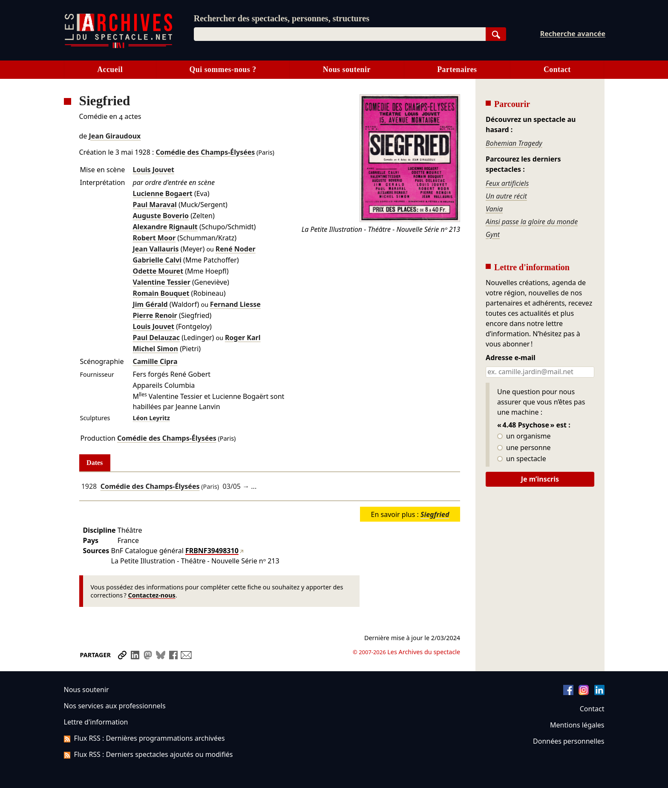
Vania (494, 209)
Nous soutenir (347, 69)
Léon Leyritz (151, 418)
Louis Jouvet (153, 169)
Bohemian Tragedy (514, 143)
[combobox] (340, 34)
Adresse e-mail (511, 358)
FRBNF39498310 (212, 550)
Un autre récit (506, 196)
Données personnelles (568, 741)
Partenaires (457, 69)
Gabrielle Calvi (156, 260)
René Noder (236, 249)
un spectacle (521, 459)
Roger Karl (243, 337)
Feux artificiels (507, 183)
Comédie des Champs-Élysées (205, 152)
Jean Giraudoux (115, 136)
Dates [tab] (94, 462)
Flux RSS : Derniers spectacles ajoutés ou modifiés (148, 754)
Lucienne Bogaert (162, 193)
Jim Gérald (149, 304)
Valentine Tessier (161, 282)
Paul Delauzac (155, 337)
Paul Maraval (154, 204)
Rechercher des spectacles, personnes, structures (281, 18)
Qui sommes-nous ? (222, 69)
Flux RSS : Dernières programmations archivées (144, 738)
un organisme (523, 436)
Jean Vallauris (155, 249)
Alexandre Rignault (164, 226)
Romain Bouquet (160, 293)
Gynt (493, 234)
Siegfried (434, 514)
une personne (523, 448)
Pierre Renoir (154, 315)
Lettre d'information (96, 722)
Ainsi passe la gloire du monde (532, 221)
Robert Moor (154, 237)
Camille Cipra (154, 361)
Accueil (110, 69)
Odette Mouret (157, 271)
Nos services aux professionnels (115, 705)
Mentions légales (577, 725)
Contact (557, 69)
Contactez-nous (152, 595)
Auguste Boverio (160, 215)
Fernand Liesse (235, 304)
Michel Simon (155, 348)
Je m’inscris (540, 479)
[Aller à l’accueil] (118, 46)
